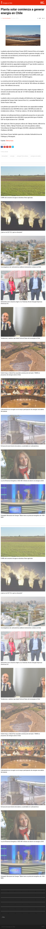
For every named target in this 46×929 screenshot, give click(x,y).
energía (12, 156)
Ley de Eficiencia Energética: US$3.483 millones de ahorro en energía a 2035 (22, 481)
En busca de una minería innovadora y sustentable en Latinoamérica (20, 446)
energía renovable (36, 156)
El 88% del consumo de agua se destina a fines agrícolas (17, 197)
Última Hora (9, 140)
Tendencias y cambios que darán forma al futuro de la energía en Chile (20, 338)
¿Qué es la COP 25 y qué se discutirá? (11, 232)
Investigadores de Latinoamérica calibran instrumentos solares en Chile (21, 267)
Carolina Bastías (6, 18)
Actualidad (5, 156)
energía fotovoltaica (22, 156)
